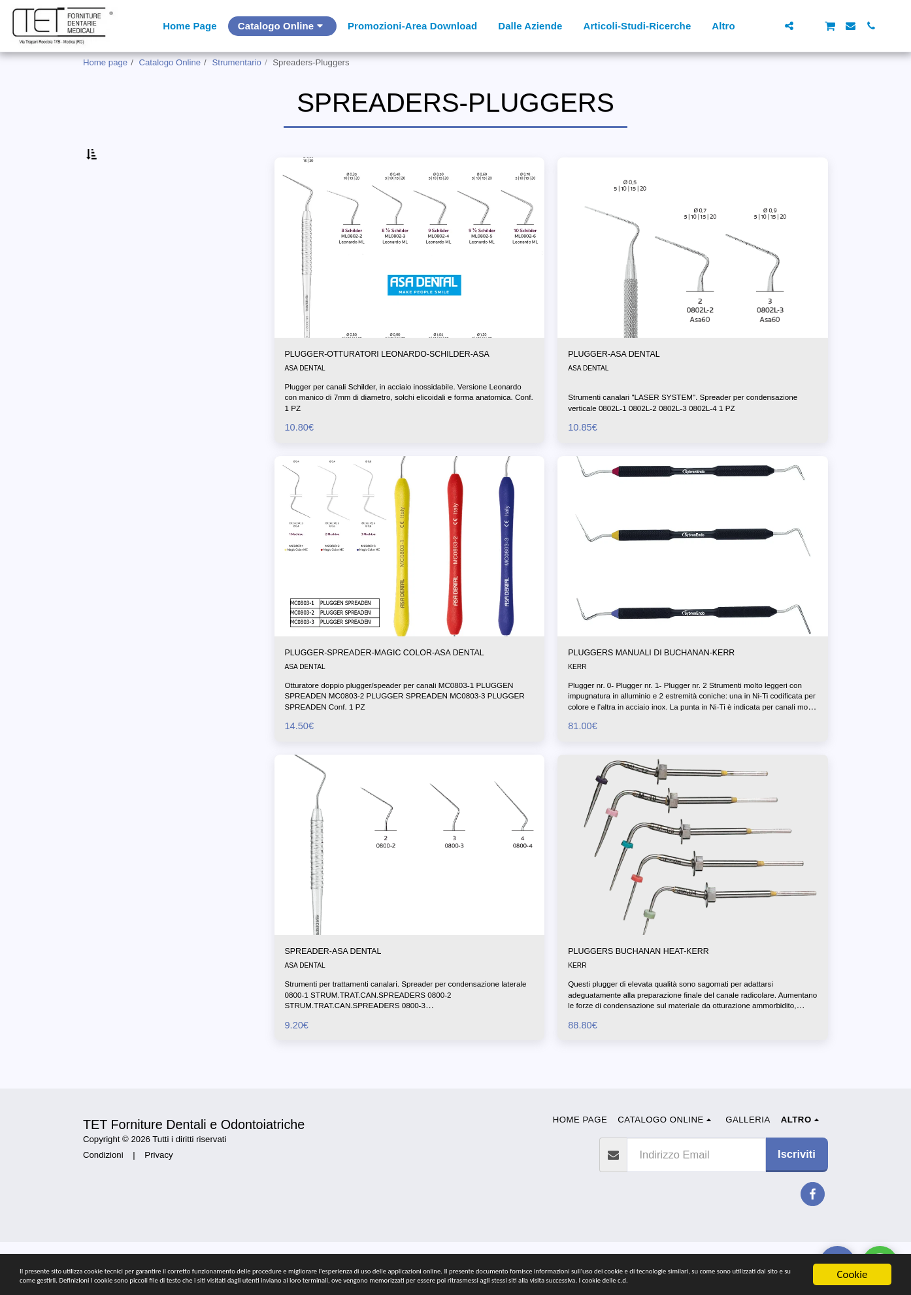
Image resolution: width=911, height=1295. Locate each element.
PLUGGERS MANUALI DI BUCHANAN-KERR (678, 705)
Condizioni (103, 1207)
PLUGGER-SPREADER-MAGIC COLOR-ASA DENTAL (395, 713)
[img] (409, 278)
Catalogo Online (170, 62)
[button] (768, 26)
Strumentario (236, 62)
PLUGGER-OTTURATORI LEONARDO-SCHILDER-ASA (381, 394)
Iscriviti (797, 1207)
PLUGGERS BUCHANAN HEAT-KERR (661, 1024)
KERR (578, 721)
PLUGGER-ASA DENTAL (629, 386)
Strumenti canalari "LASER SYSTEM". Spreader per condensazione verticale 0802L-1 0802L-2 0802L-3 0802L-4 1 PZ (692, 444)
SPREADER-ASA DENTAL (349, 1024)
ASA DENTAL (308, 419)
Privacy (158, 1207)
